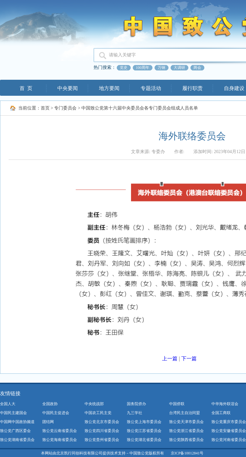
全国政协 (50, 404)
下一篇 (189, 358)
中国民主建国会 (13, 413)
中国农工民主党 (98, 413)
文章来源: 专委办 (148, 151)
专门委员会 (65, 108)
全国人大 (7, 404)
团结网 (48, 422)
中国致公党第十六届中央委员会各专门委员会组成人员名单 (139, 108)
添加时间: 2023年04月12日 (219, 151)
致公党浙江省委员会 (186, 430)
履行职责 (192, 88)
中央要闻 (67, 88)
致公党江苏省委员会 (144, 430)
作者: (179, 151)
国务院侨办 (136, 404)
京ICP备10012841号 (187, 453)
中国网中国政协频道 (17, 422)
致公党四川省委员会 (102, 430)
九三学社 (134, 413)
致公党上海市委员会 (144, 422)
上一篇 (169, 358)
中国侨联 (176, 404)
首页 (45, 108)
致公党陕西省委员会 (186, 439)
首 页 (26, 88)
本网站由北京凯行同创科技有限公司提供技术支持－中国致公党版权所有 (102, 453)
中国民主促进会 (55, 413)
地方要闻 (109, 88)
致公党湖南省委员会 (17, 439)
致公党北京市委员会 (102, 422)
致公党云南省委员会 (59, 430)
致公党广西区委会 (15, 430)
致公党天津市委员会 (186, 422)
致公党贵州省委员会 (102, 439)
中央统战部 (94, 404)
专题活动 (151, 88)
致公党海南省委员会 (59, 439)
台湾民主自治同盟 (184, 413)
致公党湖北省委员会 (144, 439)
